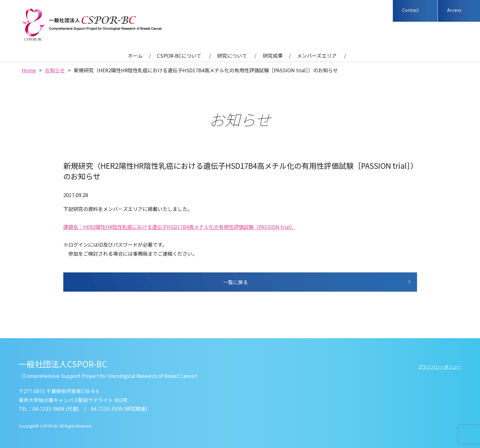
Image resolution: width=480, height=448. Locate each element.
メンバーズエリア (317, 55)
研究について (232, 55)
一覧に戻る (235, 282)
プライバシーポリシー (439, 367)
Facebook (377, 11)
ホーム (135, 55)
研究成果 (273, 55)
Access (454, 10)
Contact (410, 10)
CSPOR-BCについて (179, 55)
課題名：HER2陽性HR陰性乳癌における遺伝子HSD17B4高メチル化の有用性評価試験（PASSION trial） (179, 227)
